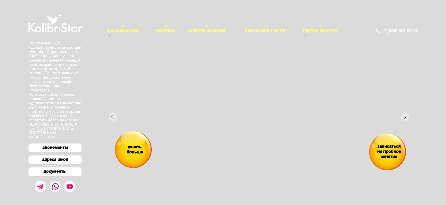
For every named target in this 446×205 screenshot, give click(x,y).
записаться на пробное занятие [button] (389, 152)
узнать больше (135, 149)
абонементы (55, 148)
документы (55, 172)
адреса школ (55, 160)
